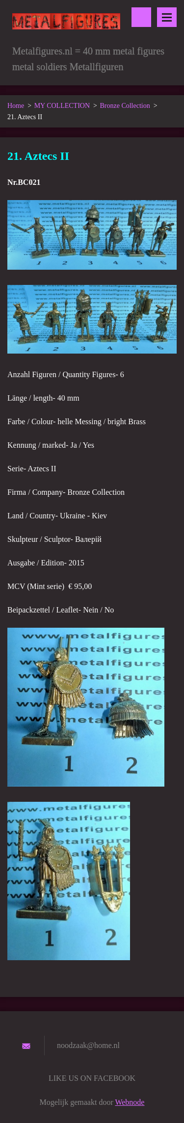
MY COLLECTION (62, 105)
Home (15, 105)
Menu (167, 17)
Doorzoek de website (141, 17)
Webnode (129, 1102)
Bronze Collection (125, 105)
